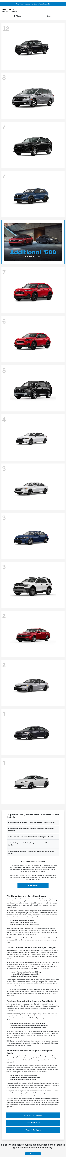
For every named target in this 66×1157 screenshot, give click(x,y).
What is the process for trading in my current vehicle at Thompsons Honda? (31, 844)
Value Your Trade (33, 1123)
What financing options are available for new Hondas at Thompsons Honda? (31, 852)
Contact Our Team (33, 1130)
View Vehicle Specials (33, 1115)
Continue (33, 1154)
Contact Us (33, 885)
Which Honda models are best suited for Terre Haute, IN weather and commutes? (31, 829)
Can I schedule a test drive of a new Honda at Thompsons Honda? (31, 837)
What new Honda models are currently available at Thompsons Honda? (33, 822)
